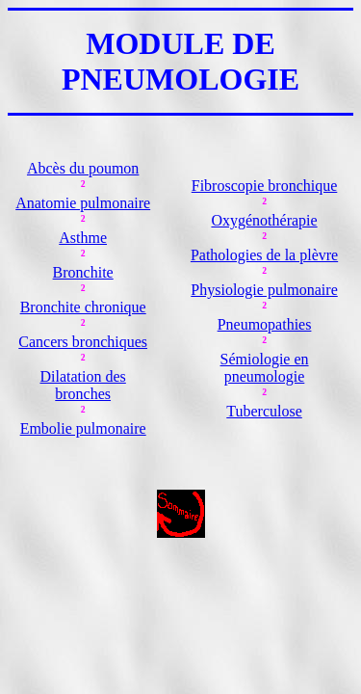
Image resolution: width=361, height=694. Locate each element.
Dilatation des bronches (83, 385)
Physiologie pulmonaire (264, 289)
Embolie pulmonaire (83, 428)
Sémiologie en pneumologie (264, 368)
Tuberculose (264, 411)
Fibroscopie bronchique (265, 185)
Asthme (83, 237)
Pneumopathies (265, 324)
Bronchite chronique (83, 307)
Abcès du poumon (83, 168)
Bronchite (83, 272)
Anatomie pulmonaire (82, 203)
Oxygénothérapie (264, 220)
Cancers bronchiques (82, 342)
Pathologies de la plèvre (264, 255)
